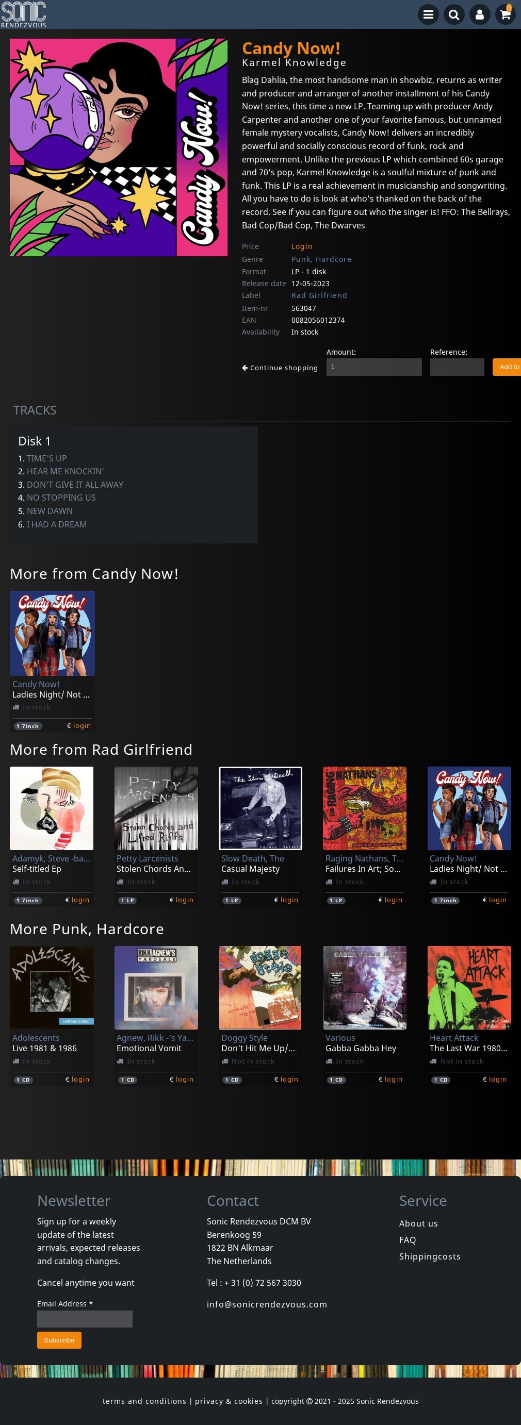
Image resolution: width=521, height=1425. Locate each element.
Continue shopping (280, 367)
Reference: (448, 352)
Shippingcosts (430, 1256)
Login (302, 246)
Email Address (65, 1303)
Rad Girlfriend (319, 295)
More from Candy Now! (95, 573)
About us (418, 1223)
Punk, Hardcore (321, 259)
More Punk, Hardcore (87, 928)
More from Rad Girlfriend (101, 749)
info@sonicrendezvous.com (267, 1304)
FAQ (408, 1240)
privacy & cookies (229, 1401)
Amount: (341, 352)
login (82, 725)
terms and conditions (145, 1401)
